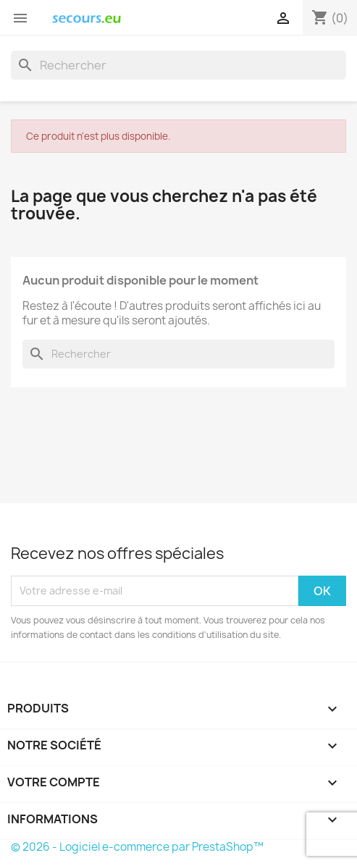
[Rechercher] (178, 65)
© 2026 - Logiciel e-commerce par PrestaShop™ (137, 846)
